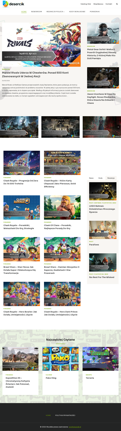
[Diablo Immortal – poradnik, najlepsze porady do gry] (19, 127)
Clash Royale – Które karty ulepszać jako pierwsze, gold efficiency (60, 183)
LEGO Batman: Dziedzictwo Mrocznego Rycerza (102, 209)
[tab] (91, 178)
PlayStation (107, 203)
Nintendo (97, 203)
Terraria (90, 378)
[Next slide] (118, 127)
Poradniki (95, 12)
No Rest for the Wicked (101, 277)
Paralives (94, 244)
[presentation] (41, 45)
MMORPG (89, 375)
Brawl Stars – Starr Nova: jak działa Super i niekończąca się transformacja (19, 270)
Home (24, 12)
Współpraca (98, 4)
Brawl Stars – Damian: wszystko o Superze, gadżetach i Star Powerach (61, 270)
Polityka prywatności (65, 415)
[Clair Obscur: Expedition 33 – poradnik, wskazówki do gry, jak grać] (60, 127)
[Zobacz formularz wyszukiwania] (117, 4)
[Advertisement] (103, 163)
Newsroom (36, 12)
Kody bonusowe (77, 12)
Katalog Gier (86, 4)
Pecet (91, 203)
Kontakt (109, 4)
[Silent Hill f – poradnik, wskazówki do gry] (102, 127)
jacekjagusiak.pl (75, 427)
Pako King (51, 378)
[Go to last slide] (2, 127)
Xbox (114, 203)
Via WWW (49, 375)
